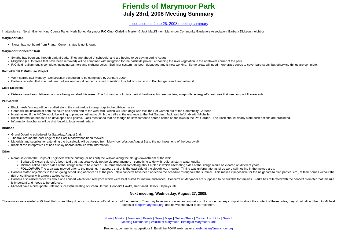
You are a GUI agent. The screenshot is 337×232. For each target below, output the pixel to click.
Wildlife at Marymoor (165, 222)
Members (134, 218)
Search (228, 218)
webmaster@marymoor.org (214, 228)
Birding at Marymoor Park (198, 222)
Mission (120, 218)
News (158, 218)
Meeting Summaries (135, 222)
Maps (168, 218)
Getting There (184, 218)
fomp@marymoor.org (149, 205)
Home (108, 218)
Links (216, 218)
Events (147, 218)
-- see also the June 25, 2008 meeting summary (168, 24)
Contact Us (203, 218)
